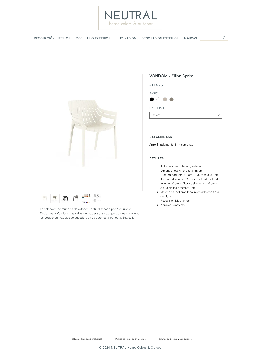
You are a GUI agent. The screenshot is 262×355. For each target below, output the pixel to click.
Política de (76, 339)
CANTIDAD (156, 108)
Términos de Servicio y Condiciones (175, 339)
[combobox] (185, 115)
